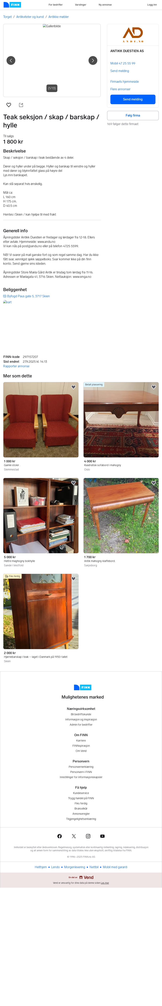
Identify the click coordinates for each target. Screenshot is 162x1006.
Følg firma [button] (133, 115)
